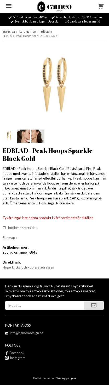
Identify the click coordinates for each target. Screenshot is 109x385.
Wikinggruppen (66, 378)
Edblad (45, 31)
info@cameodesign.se (26, 333)
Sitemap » (10, 238)
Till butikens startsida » (20, 228)
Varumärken (27, 31)
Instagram (15, 358)
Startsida (9, 31)
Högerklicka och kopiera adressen (28, 267)
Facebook (17, 353)
